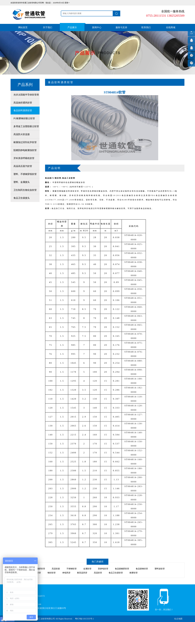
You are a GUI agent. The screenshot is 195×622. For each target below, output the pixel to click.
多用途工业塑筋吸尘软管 (26, 126)
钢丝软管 (52, 573)
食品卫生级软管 (116, 573)
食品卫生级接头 (21, 198)
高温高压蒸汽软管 (22, 166)
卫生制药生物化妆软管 (25, 190)
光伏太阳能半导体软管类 (26, 94)
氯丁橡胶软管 (39, 569)
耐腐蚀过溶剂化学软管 (25, 142)
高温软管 (98, 573)
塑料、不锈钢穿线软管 (25, 174)
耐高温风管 (82, 573)
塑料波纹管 (160, 569)
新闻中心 (96, 27)
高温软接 (56, 569)
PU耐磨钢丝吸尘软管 (24, 118)
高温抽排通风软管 (22, 102)
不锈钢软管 (71, 569)
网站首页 (23, 27)
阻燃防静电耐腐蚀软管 (25, 150)
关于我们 (47, 27)
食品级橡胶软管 (122, 569)
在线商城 (170, 27)
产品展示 (72, 27)
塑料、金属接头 (21, 182)
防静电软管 (103, 569)
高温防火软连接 (21, 134)
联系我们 (146, 27)
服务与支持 (121, 27)
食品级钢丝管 (142, 569)
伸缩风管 (66, 573)
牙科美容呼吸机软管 (23, 158)
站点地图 (178, 619)
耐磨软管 (134, 573)
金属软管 (87, 569)
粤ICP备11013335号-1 (84, 619)
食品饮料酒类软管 (22, 110)
